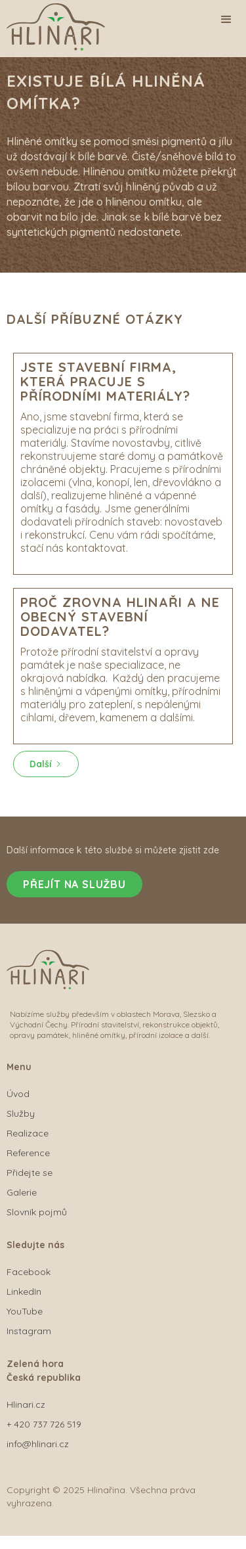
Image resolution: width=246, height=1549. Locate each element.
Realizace (28, 1133)
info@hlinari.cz (38, 1444)
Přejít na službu (74, 884)
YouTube (25, 1311)
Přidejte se (29, 1173)
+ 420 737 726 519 (44, 1424)
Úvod (18, 1094)
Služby (21, 1113)
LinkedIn (24, 1291)
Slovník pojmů (37, 1212)
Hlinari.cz (26, 1404)
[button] (226, 19)
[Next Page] (46, 764)
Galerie (22, 1192)
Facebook (29, 1272)
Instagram (29, 1331)
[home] (78, 30)
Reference (28, 1153)
